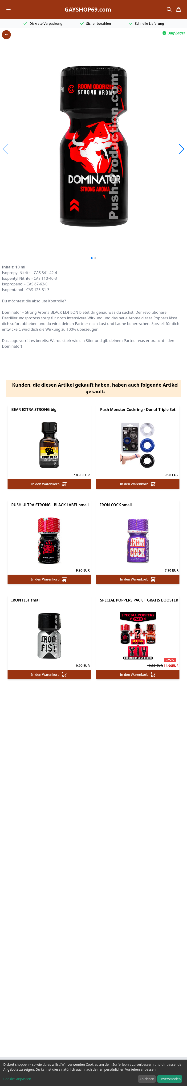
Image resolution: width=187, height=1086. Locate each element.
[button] (181, 149)
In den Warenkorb (49, 484)
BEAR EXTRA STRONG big (34, 409)
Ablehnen (146, 1079)
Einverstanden (170, 1079)
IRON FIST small (26, 600)
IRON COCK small (116, 504)
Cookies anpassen (17, 1079)
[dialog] (93, 1073)
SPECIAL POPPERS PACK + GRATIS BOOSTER (139, 600)
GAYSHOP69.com (88, 9)
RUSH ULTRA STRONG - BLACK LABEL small (50, 504)
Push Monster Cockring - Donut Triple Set (137, 409)
